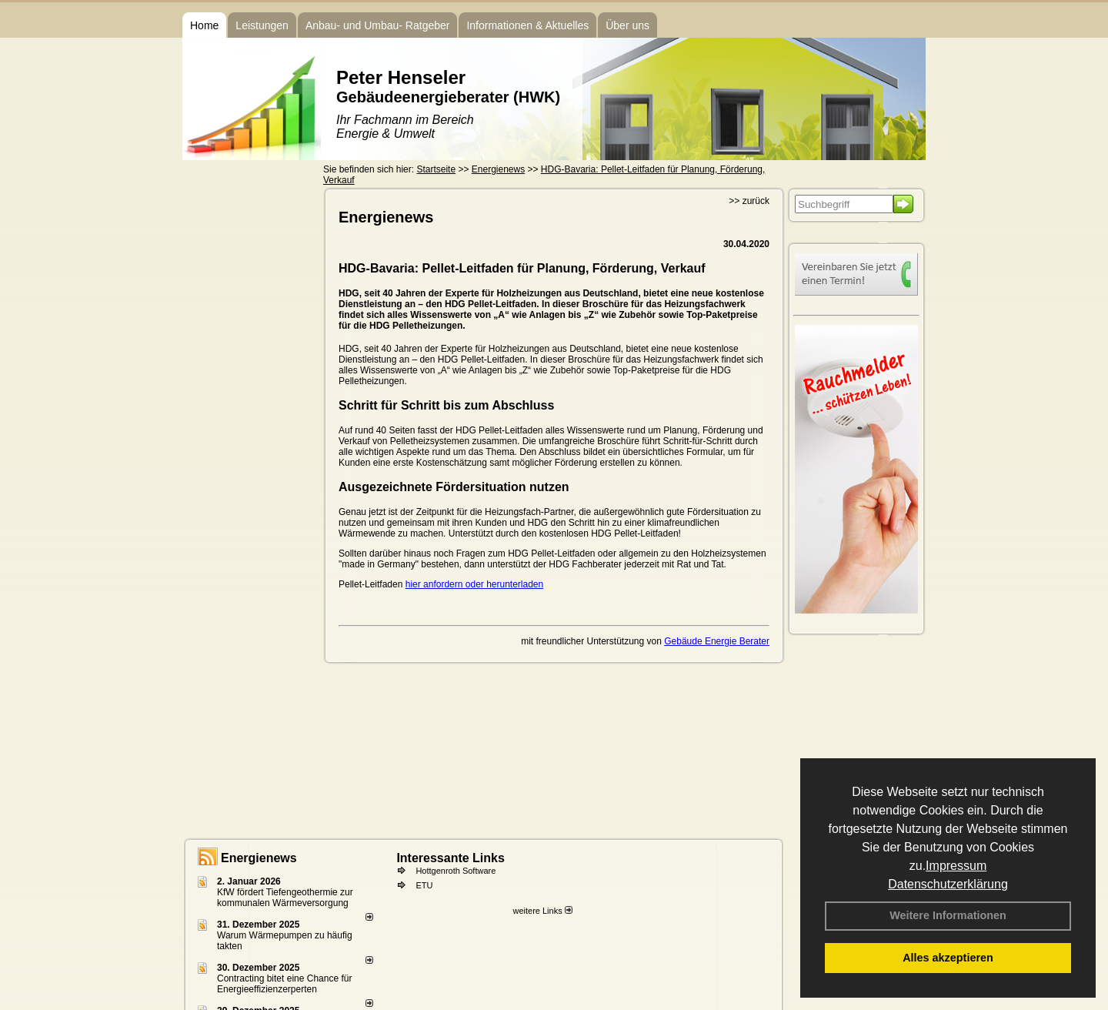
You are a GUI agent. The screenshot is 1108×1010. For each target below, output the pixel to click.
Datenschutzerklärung (948, 884)
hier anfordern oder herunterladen (474, 584)
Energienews (259, 858)
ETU (424, 885)
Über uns (627, 25)
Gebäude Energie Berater (716, 641)
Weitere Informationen (947, 915)
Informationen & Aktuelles (527, 25)
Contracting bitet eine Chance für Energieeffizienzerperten (284, 984)
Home (204, 25)
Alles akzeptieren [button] (948, 957)
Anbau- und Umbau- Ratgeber (377, 25)
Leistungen (262, 25)
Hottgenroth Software (456, 870)
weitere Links (542, 910)
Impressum (956, 865)
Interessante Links (450, 858)
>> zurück (749, 201)
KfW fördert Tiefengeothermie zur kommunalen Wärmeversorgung (285, 897)
